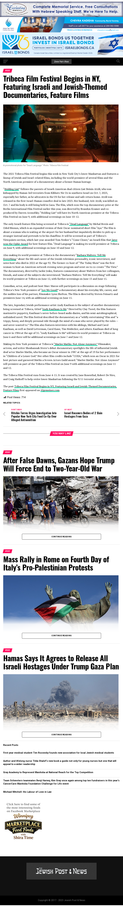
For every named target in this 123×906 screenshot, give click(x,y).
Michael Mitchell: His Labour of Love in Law (27, 793)
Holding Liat (11, 189)
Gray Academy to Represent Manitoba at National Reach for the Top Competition (48, 773)
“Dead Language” (79, 224)
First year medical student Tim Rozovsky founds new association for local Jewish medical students (58, 753)
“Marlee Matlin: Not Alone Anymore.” (76, 344)
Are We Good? (49, 290)
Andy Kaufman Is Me (54, 309)
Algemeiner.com (50, 390)
